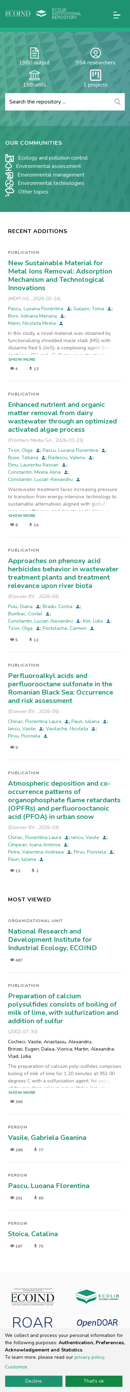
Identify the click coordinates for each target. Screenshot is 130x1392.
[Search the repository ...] (58, 101)
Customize (16, 1367)
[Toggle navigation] (117, 15)
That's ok (94, 1381)
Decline (33, 1381)
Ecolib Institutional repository (66, 14)
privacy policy (89, 1357)
